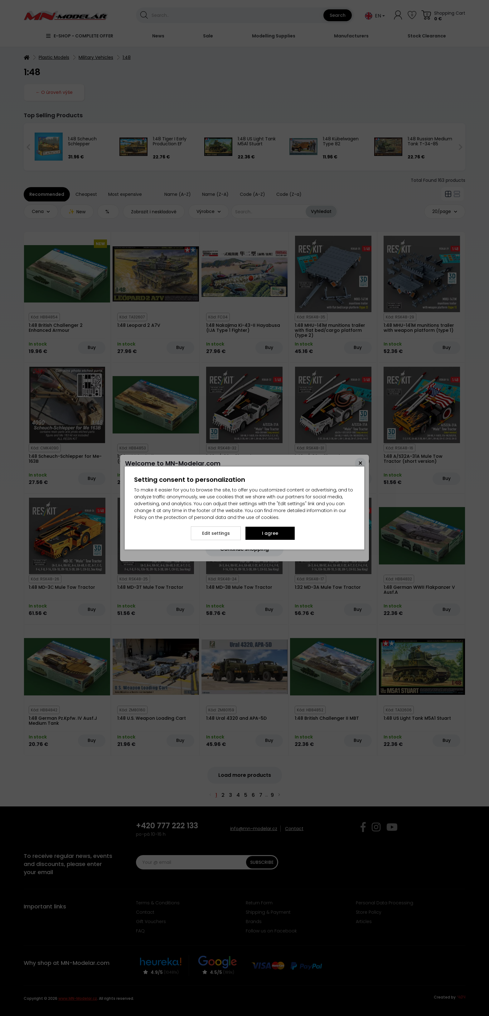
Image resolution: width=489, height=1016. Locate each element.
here (196, 474)
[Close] (360, 463)
